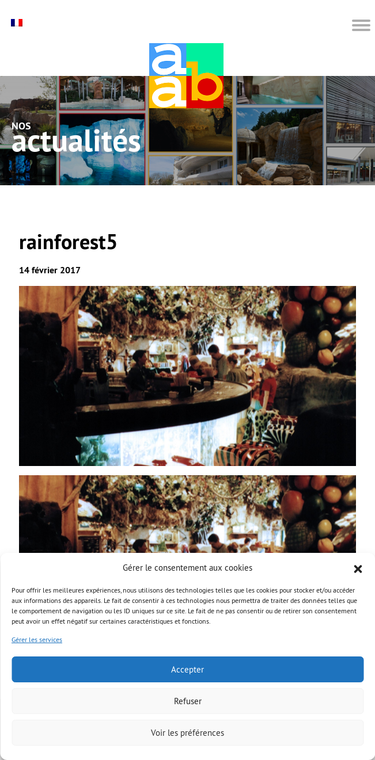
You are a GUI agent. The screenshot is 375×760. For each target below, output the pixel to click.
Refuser (188, 701)
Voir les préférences (187, 732)
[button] (357, 568)
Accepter (187, 669)
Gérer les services (37, 639)
